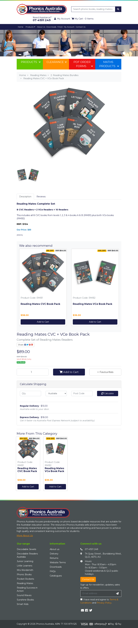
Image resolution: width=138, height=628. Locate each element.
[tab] (25, 197)
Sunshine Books (25, 599)
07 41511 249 (91, 549)
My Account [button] (62, 18)
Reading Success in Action (27, 589)
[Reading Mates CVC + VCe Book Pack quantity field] (33, 372)
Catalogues (56, 575)
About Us (41, 27)
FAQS (60, 27)
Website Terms (58, 562)
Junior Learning (25, 561)
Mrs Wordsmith (25, 570)
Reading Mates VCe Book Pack (92, 304)
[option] (28, 464)
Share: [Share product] (25, 345)
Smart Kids (22, 604)
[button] (105, 372)
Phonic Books (24, 574)
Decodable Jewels (26, 549)
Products (30, 27)
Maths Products (109, 64)
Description (25, 196)
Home (20, 27)
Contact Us (80, 27)
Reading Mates (25, 583)
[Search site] (118, 9)
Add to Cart (43, 321)
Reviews (41, 196)
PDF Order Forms (83, 64)
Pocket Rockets (25, 579)
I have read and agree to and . (99, 601)
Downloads (51, 27)
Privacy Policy (104, 602)
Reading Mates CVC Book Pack (40, 304)
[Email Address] (97, 593)
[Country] (56, 393)
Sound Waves (24, 595)
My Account (69, 27)
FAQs (53, 571)
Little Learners (24, 565)
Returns (54, 558)
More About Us (25, 535)
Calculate (107, 393)
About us (54, 549)
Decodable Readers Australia (27, 555)
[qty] (30, 393)
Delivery (54, 553)
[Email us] (82, 610)
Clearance (57, 62)
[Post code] (82, 393)
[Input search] (93, 9)
